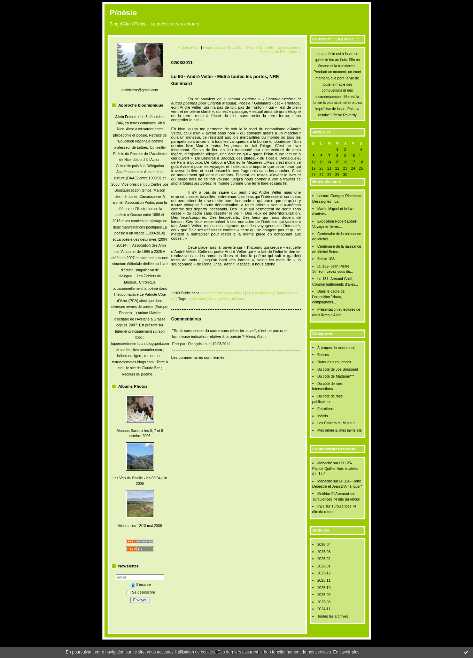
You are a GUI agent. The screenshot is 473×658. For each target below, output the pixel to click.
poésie (223, 299)
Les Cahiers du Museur (336, 423)
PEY (321, 506)
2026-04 (324, 545)
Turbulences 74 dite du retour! (336, 499)
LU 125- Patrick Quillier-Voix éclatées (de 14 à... (335, 468)
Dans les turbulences (334, 362)
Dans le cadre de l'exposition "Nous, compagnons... (328, 296)
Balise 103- (326, 259)
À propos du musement (336, 348)
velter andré (198, 299)
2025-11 (324, 580)
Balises (323, 355)
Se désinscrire (140, 592)
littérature (238, 299)
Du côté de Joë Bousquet (337, 369)
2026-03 (324, 552)
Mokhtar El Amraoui (333, 494)
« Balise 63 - (189, 47)
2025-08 (324, 602)
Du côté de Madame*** (335, 376)
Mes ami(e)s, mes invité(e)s (339, 430)
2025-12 (324, 573)
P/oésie (123, 12)
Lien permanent (259, 293)
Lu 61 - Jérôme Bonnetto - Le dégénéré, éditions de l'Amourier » (266, 49)
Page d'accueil (215, 47)
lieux (212, 299)
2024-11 (324, 609)
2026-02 (324, 559)
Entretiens (325, 409)
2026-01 (324, 566)
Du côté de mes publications (222, 293)
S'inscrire (141, 585)
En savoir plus (346, 652)
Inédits (322, 416)
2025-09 (324, 595)
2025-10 (324, 588)
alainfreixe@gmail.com (140, 90)
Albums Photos (133, 386)
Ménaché (324, 463)
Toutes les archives (332, 616)
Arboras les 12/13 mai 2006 (140, 526)
